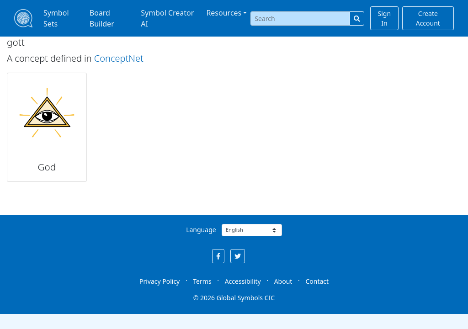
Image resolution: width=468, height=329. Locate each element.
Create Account (428, 18)
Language (201, 229)
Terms (202, 281)
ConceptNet (119, 58)
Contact (317, 281)
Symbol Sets (56, 18)
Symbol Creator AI (167, 18)
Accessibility (243, 281)
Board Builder (102, 18)
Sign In (384, 18)
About (283, 281)
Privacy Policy (159, 281)
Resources (223, 13)
